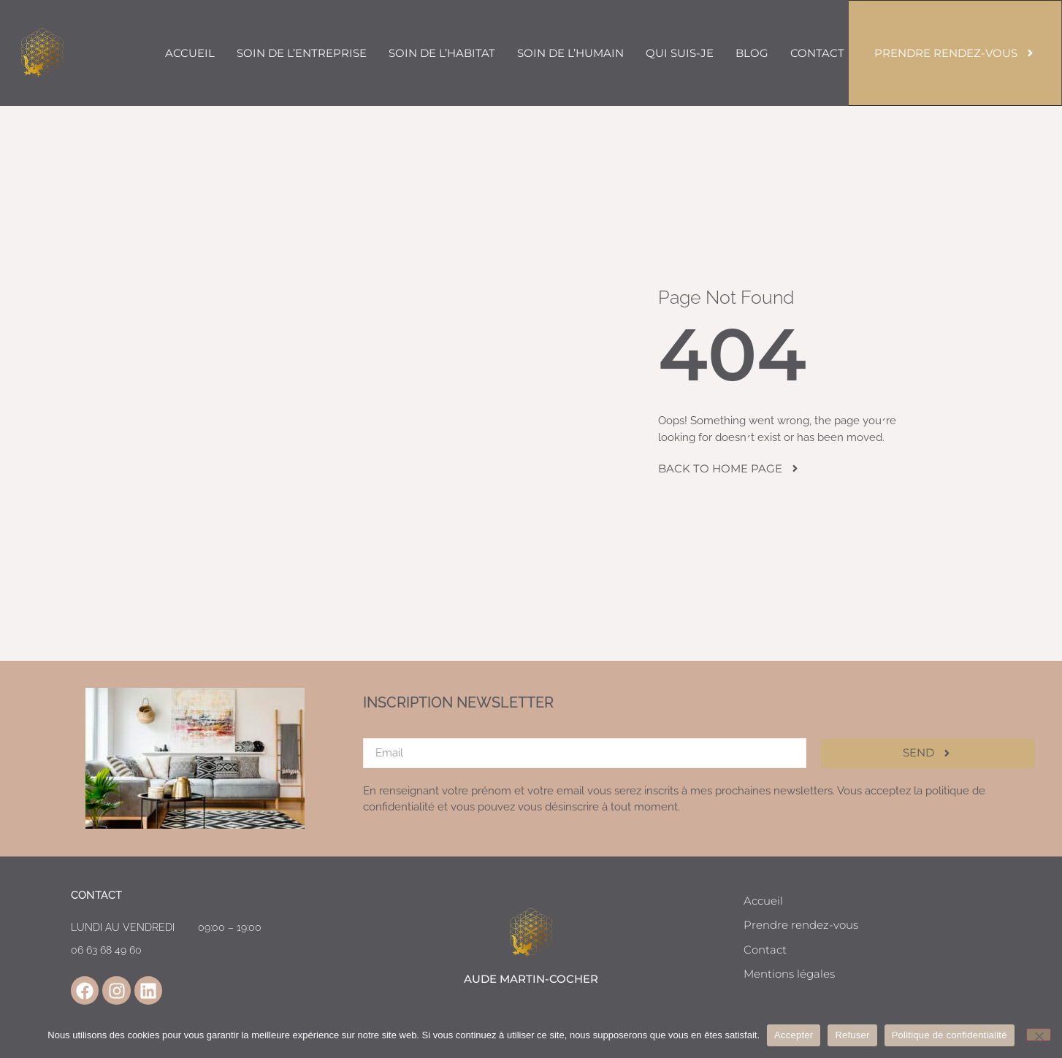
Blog (752, 53)
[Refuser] (1038, 1034)
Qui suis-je (680, 53)
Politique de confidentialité (949, 1035)
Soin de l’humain (570, 53)
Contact (817, 53)
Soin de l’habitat (442, 53)
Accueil (190, 53)
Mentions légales (789, 974)
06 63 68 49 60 (106, 950)
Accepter (793, 1035)
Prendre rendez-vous (801, 925)
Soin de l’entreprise (302, 53)
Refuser (852, 1035)
